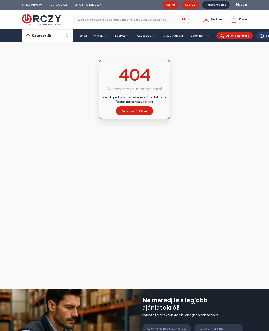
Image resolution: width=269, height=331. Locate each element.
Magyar (241, 5)
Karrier (170, 5)
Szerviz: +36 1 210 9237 (87, 5)
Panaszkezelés (215, 5)
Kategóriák (41, 36)
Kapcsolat (144, 35)
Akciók (98, 35)
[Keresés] (131, 19)
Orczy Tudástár (173, 35)
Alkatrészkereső (237, 35)
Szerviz (190, 5)
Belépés (213, 19)
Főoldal (82, 35)
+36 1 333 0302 (58, 5)
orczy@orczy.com (32, 5)
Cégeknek (197, 35)
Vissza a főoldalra (134, 111)
